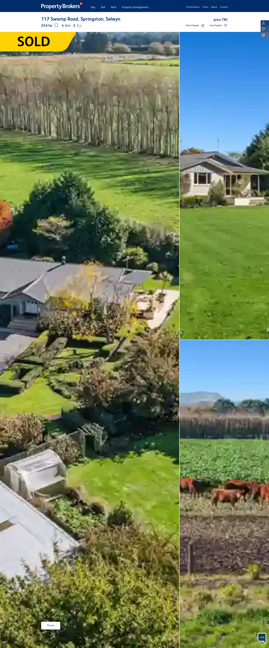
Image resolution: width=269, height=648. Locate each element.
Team (205, 7)
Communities (193, 7)
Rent (113, 7)
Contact (224, 7)
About (214, 7)
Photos (50, 625)
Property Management (135, 7)
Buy (93, 7)
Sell (103, 7)
